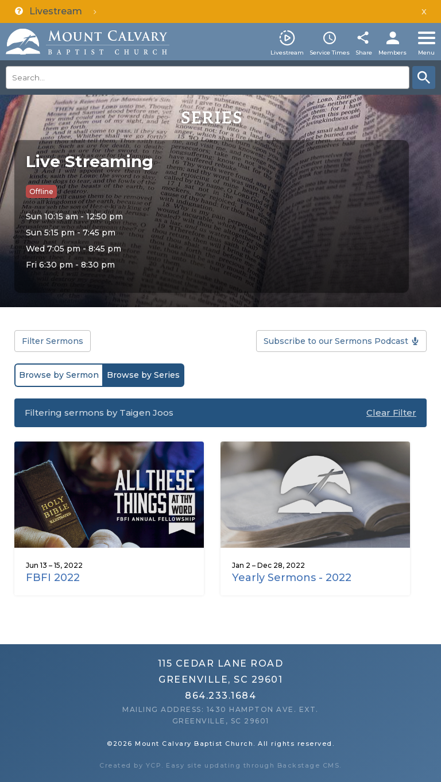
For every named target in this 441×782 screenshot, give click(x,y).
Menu (426, 52)
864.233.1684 (220, 695)
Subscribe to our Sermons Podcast (336, 341)
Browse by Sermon (59, 375)
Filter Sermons (52, 341)
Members (392, 52)
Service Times (330, 52)
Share (363, 52)
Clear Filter (391, 412)
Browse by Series (143, 375)
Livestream (287, 52)
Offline (41, 191)
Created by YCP (130, 765)
